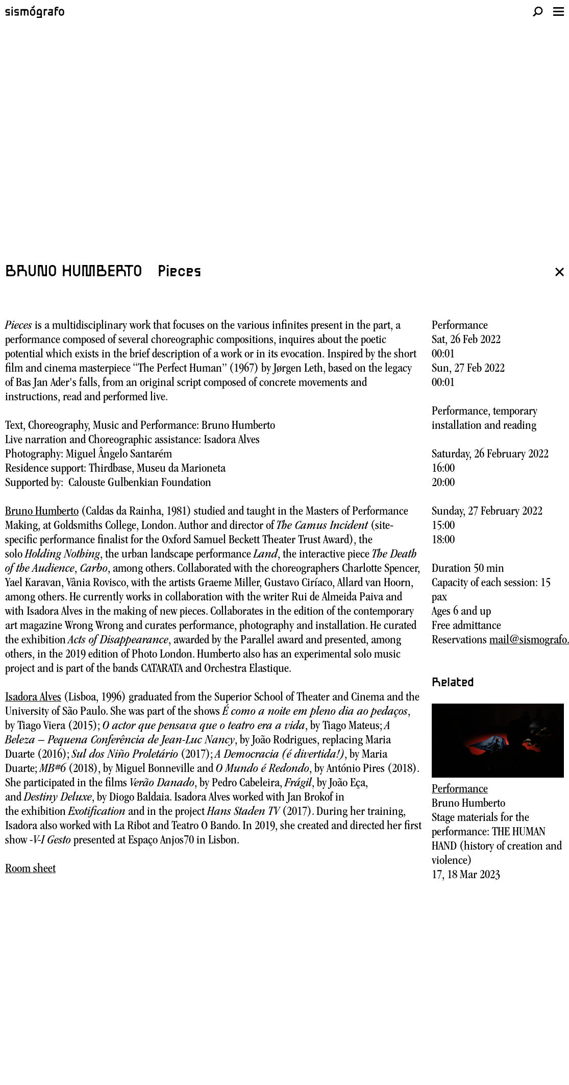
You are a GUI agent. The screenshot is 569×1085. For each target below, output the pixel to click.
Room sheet (30, 869)
